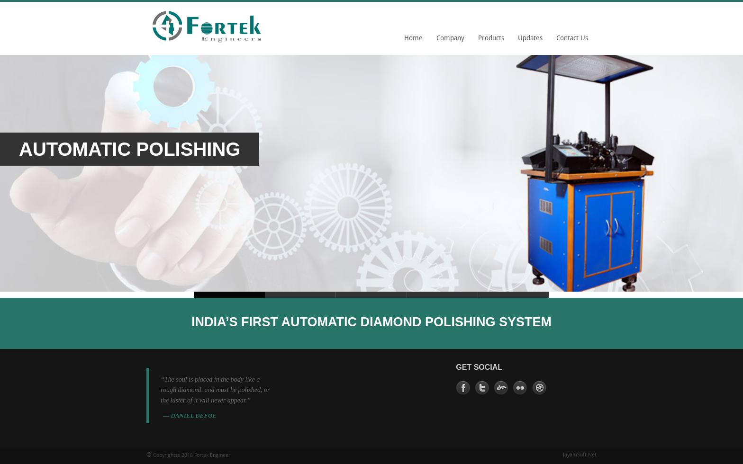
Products (491, 38)
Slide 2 (371, 295)
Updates (530, 38)
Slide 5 (300, 295)
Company (448, 41)
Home (413, 38)
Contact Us (572, 38)
